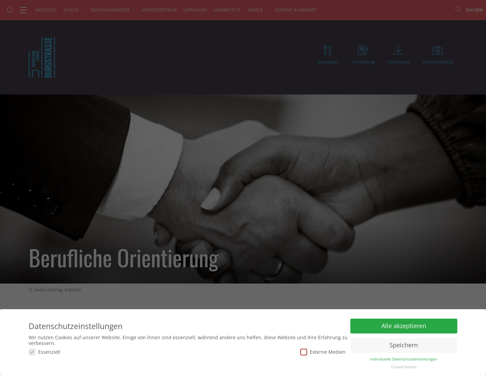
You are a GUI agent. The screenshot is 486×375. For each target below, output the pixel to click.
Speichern (403, 345)
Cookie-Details (403, 367)
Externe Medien (323, 352)
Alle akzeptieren (403, 326)
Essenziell (44, 352)
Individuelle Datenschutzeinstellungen (403, 359)
